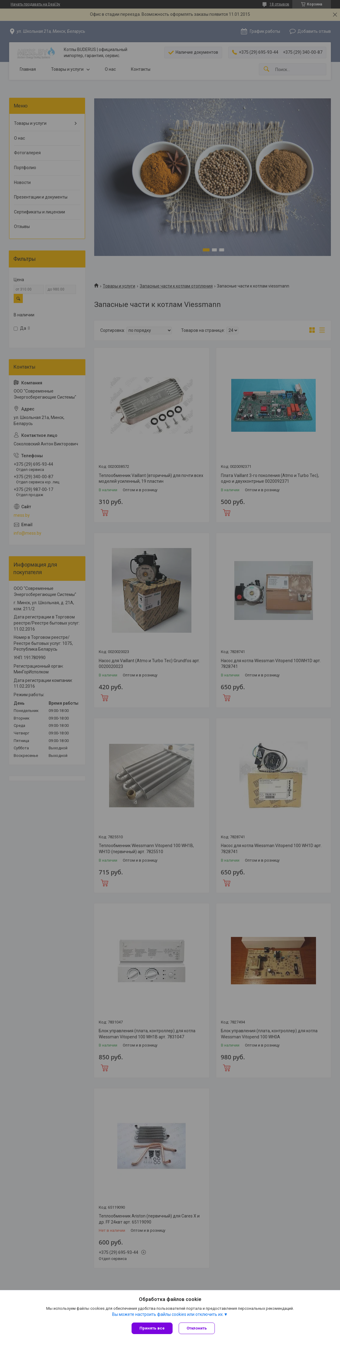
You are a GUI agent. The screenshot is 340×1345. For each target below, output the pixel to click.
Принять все (152, 1328)
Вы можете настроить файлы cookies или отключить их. (168, 1314)
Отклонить (197, 1328)
